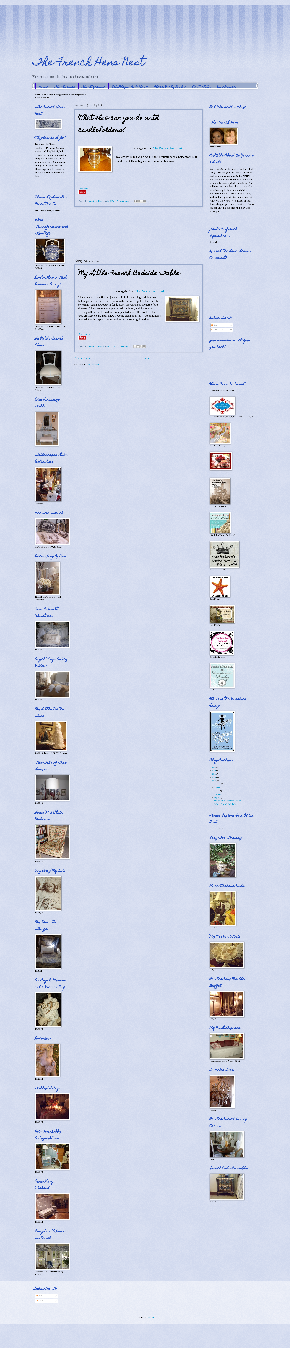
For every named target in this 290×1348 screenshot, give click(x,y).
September (218, 794)
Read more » (84, 189)
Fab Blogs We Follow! (130, 87)
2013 (214, 777)
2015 (214, 770)
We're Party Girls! (170, 87)
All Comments (217, 330)
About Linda (65, 87)
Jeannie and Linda (96, 201)
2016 (214, 767)
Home (43, 87)
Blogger (150, 1317)
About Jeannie (93, 87)
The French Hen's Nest (167, 148)
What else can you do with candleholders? (118, 124)
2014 (214, 774)
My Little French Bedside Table (129, 274)
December (217, 784)
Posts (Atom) (93, 364)
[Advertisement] (50, 22)
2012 (214, 781)
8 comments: (124, 346)
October (217, 791)
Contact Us (201, 87)
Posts (214, 325)
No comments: (123, 201)
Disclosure (226, 87)
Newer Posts (82, 358)
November (217, 787)
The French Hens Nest (88, 63)
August (217, 798)
